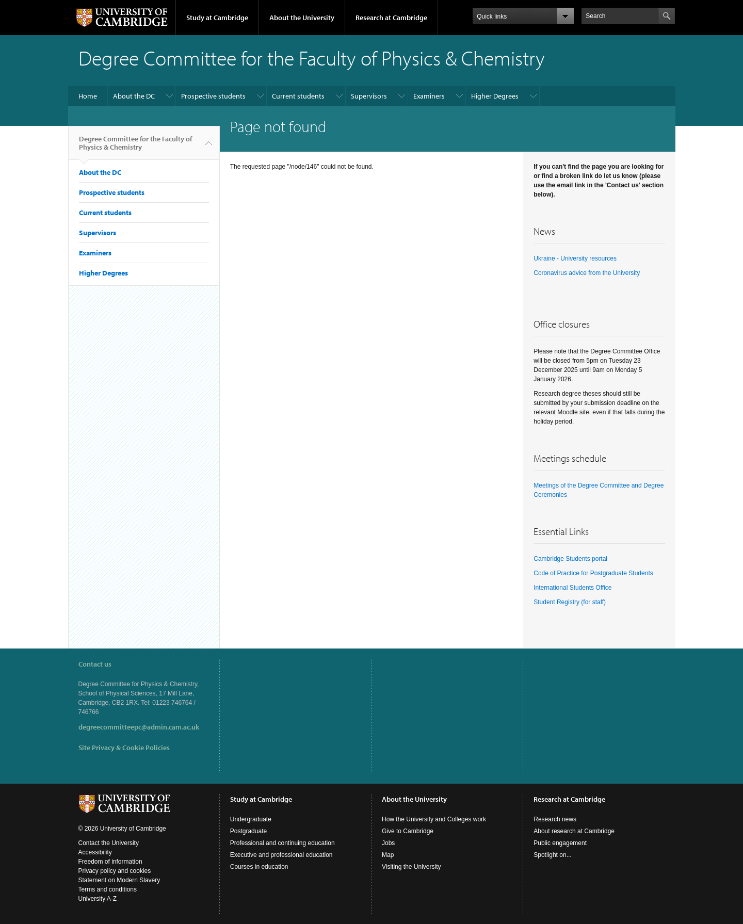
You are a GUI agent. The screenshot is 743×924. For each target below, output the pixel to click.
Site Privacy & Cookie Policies (124, 747)
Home (87, 96)
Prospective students (213, 96)
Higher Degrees (495, 96)
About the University (301, 17)
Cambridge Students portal (570, 558)
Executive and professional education (281, 854)
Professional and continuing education (282, 843)
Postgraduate (248, 831)
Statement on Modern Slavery (119, 880)
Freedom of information (110, 861)
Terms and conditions (107, 889)
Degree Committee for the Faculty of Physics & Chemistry (135, 147)
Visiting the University (411, 866)
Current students (298, 96)
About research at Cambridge (574, 831)
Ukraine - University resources (575, 258)
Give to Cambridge (407, 831)
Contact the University (108, 843)
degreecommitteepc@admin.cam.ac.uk (138, 727)
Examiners (429, 96)
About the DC (134, 96)
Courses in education (259, 866)
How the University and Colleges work (434, 819)
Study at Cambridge (217, 17)
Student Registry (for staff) (570, 602)
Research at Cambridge (391, 17)
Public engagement (560, 843)
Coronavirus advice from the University (587, 273)
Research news (555, 819)
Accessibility (95, 852)
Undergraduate (250, 819)
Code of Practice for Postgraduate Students (593, 573)
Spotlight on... (552, 854)
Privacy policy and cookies (114, 870)
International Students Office (572, 587)
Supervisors (369, 96)
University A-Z (97, 898)
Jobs (388, 843)
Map (388, 854)
